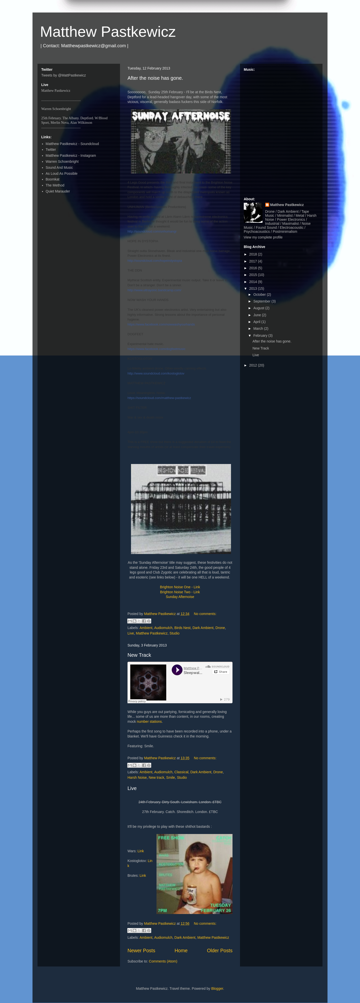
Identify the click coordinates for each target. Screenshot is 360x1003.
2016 (253, 268)
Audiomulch (163, 628)
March (258, 328)
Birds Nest (182, 628)
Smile (170, 778)
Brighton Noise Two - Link (180, 592)
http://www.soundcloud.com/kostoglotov (156, 373)
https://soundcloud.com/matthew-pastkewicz (159, 398)
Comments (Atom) (163, 961)
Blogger (217, 988)
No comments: (205, 614)
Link (141, 851)
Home (181, 950)
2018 (253, 254)
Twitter (51, 150)
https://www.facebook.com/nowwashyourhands (161, 324)
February (260, 336)
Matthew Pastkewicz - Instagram (71, 156)
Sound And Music (59, 168)
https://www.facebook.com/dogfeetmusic (157, 349)
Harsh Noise (137, 778)
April (257, 322)
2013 (253, 288)
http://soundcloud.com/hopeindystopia (155, 260)
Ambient (146, 628)
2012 (253, 365)
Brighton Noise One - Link (180, 587)
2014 (253, 282)
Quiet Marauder (58, 191)
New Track (139, 655)
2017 (253, 261)
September (262, 301)
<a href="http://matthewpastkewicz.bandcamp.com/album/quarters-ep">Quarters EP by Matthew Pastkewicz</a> (281, 132)
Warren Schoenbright (62, 162)
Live (131, 633)
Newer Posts (141, 950)
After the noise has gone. (155, 78)
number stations (149, 722)
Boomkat (53, 179)
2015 (253, 275)
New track (156, 778)
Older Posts (219, 950)
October (260, 294)
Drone (220, 628)
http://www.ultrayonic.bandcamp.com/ (154, 290)
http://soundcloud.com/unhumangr (152, 231)
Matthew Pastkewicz (108, 31)
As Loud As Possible (62, 174)
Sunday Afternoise (180, 597)
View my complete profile (263, 237)
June (257, 315)
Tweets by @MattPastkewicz (63, 75)
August (259, 308)
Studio (175, 633)
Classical (181, 772)
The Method (55, 185)
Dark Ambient (203, 628)
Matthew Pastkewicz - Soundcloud (72, 144)
